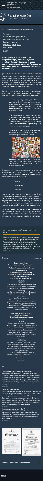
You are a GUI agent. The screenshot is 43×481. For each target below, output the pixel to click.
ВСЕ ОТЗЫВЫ (37, 258)
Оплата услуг (7, 34)
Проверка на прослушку (11, 42)
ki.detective (13, 4)
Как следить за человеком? (10, 389)
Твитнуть (3, 475)
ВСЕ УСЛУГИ (5, 51)
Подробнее (21, 280)
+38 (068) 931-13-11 (12, 3)
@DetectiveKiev (28, 3)
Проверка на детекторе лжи (12, 45)
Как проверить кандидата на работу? (13, 409)
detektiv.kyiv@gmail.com (13, 7)
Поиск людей (7, 47)
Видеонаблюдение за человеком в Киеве (16, 39)
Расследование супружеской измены (15, 36)
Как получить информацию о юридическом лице (17, 371)
